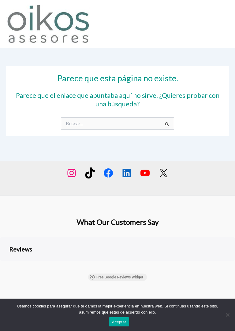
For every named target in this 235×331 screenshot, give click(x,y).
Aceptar (119, 322)
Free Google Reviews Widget (116, 277)
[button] (5, 267)
